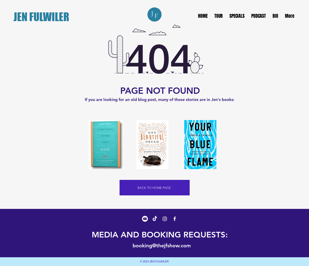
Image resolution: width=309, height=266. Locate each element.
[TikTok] (155, 219)
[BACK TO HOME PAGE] (155, 187)
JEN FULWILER (41, 16)
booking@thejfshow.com (162, 245)
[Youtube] (145, 219)
